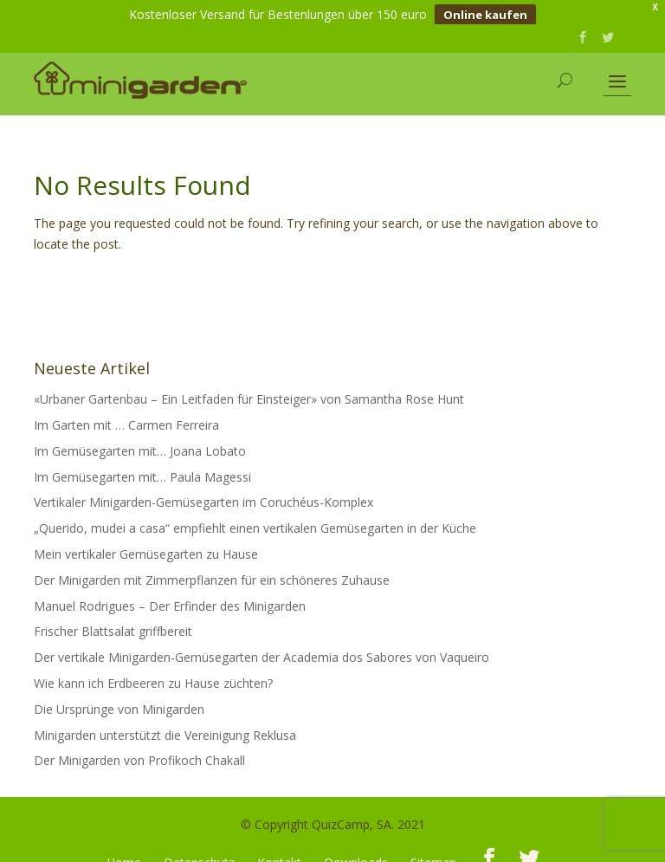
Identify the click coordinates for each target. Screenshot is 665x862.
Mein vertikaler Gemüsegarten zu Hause (146, 543)
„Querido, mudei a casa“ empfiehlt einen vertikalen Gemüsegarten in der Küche (255, 517)
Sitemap (433, 851)
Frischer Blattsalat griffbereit (113, 620)
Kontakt (279, 851)
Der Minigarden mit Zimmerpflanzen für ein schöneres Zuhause (212, 569)
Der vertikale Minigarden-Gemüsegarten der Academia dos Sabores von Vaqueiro (261, 646)
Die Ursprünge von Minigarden (119, 698)
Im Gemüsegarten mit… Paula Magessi (142, 465)
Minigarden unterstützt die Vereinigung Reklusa (165, 724)
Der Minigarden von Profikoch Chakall (139, 750)
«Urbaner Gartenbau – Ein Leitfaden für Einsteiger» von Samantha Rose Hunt (249, 387)
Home (124, 851)
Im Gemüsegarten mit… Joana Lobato (140, 439)
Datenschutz (199, 851)
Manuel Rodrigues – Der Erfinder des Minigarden (170, 595)
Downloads (356, 851)
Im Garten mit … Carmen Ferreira (126, 413)
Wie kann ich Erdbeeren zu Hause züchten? (153, 672)
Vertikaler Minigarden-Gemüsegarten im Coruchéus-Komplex (203, 491)
